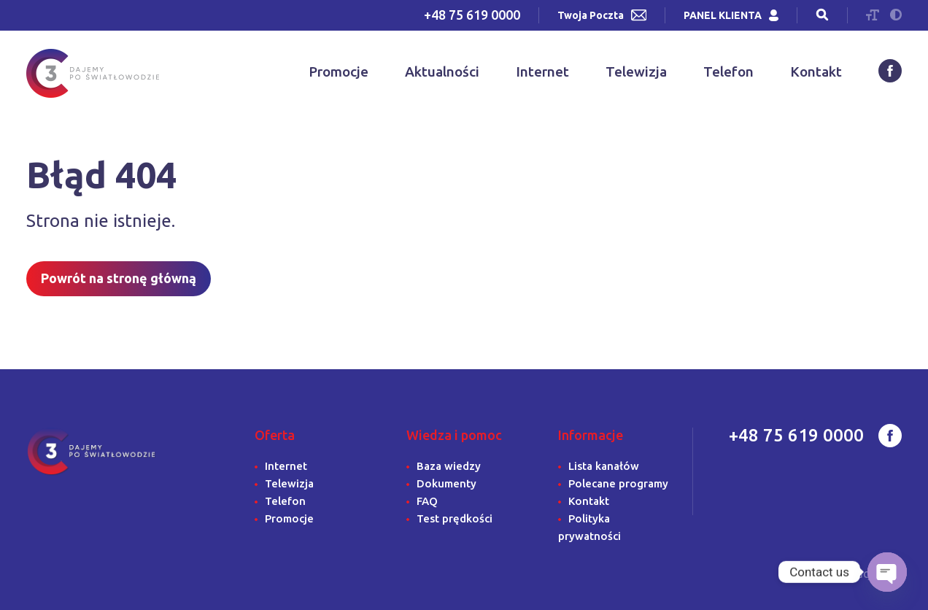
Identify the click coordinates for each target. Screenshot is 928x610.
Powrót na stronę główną (118, 278)
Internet (542, 71)
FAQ (427, 501)
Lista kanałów (603, 466)
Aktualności (442, 71)
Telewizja (636, 71)
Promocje (338, 71)
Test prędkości (454, 518)
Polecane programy (618, 483)
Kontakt (816, 71)
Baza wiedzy (449, 466)
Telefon (728, 71)
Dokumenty (446, 483)
